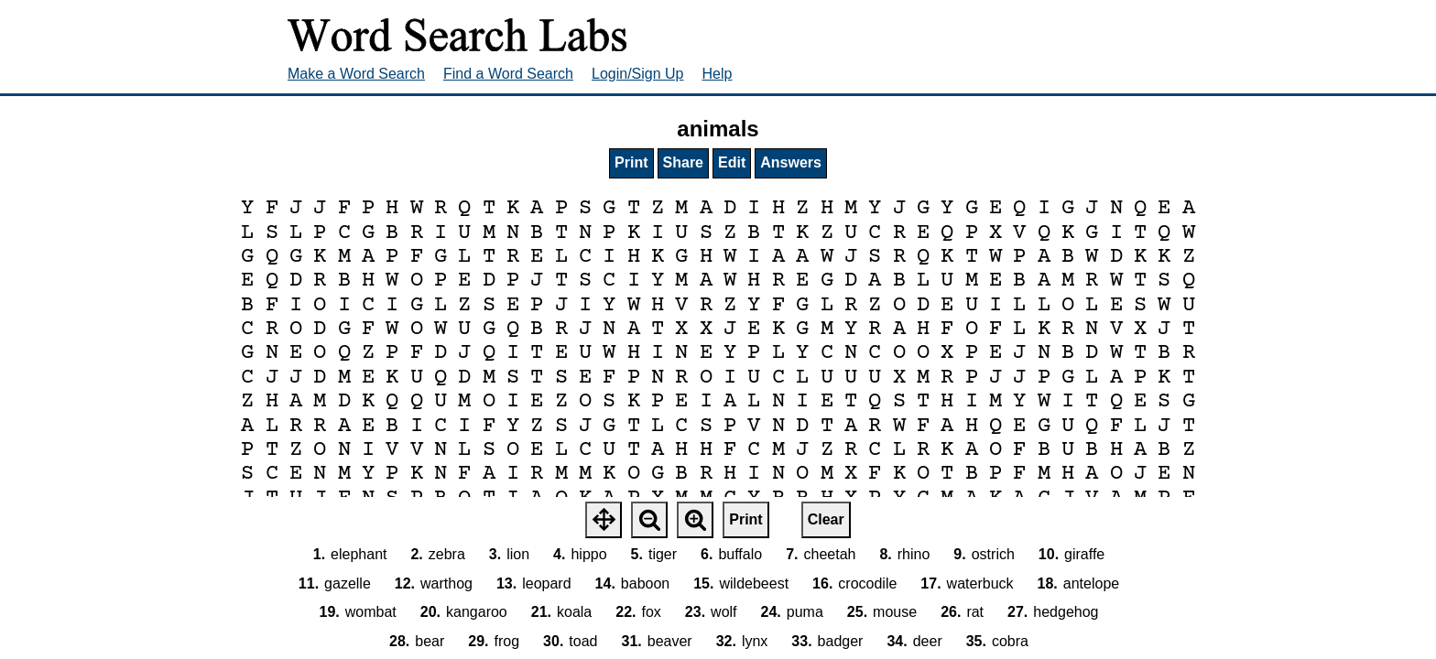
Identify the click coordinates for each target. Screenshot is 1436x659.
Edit (731, 162)
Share (683, 162)
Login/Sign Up (638, 73)
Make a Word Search (356, 73)
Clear (826, 519)
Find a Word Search (508, 73)
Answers (790, 162)
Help (717, 73)
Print (631, 162)
